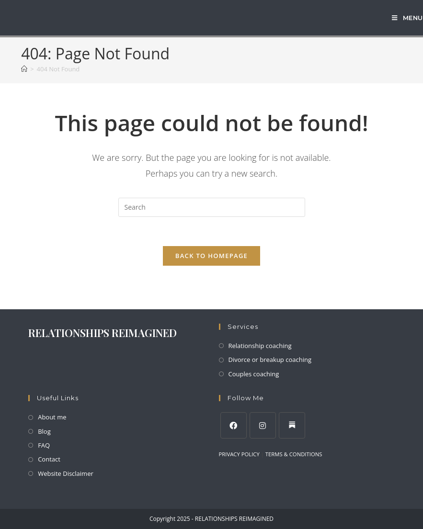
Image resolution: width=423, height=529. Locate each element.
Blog (44, 431)
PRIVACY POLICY (239, 454)
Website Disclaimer (65, 473)
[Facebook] (233, 425)
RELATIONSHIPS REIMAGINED (102, 333)
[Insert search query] (211, 207)
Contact (49, 459)
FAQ (44, 445)
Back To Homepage (211, 255)
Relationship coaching (260, 345)
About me (52, 417)
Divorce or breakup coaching (270, 359)
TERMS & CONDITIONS (293, 454)
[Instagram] (263, 425)
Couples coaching (254, 374)
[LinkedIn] (292, 425)
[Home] (24, 69)
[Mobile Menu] (407, 18)
